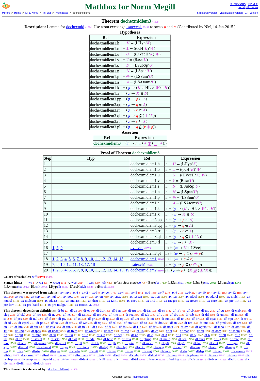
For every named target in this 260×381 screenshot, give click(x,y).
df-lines (232, 355)
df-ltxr (69, 335)
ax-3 (95, 292)
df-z (237, 335)
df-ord (237, 323)
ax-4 (121, 292)
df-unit (93, 351)
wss (91, 282)
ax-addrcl (211, 296)
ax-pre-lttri (232, 300)
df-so (54, 323)
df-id (7, 323)
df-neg (118, 335)
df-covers (81, 355)
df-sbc (174, 314)
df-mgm (232, 343)
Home (17, 12)
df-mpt (228, 319)
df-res (188, 323)
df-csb (190, 314)
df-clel (21, 314)
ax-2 (85, 292)
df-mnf (36, 335)
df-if (48, 319)
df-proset (40, 343)
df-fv (152, 327)
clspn (230, 282)
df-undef (54, 331)
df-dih (21, 363)
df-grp (64, 347)
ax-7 (161, 292)
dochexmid (75, 27)
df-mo (205, 310)
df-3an (116, 310)
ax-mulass (72, 300)
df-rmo (113, 314)
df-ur (20, 351)
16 (62, 264)
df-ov (184, 327)
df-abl (212, 347)
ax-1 (75, 292)
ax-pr (84, 296)
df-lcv (8, 355)
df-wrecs (90, 331)
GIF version (251, 12)
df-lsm (177, 347)
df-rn (173, 323)
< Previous (238, 4)
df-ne (51, 314)
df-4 (178, 335)
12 (103, 259)
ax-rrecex (192, 300)
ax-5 (134, 292)
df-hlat (152, 355)
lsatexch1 (134, 27)
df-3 (164, 335)
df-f (95, 327)
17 (87, 264)
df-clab (236, 310)
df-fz (18, 339)
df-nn (134, 335)
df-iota (50, 327)
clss (206, 282)
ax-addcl (191, 296)
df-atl (116, 355)
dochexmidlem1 (144, 259)
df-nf (176, 310)
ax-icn (172, 296)
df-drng (147, 351)
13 (109, 259)
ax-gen (105, 292)
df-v (159, 314)
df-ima (204, 323)
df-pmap (27, 359)
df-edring (173, 359)
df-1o (140, 331)
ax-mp (64, 292)
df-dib (232, 359)
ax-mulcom (28, 300)
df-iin (180, 319)
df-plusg (145, 339)
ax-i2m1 (112, 300)
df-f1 (108, 327)
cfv (104, 282)
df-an (73, 310)
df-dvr (129, 351)
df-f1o (137, 327)
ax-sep (35, 296)
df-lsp (200, 351)
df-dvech (213, 359)
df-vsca (200, 339)
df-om (236, 327)
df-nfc (37, 314)
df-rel (112, 323)
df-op (119, 319)
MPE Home (31, 12)
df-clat (213, 343)
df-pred (220, 323)
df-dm (159, 323)
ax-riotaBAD (83, 305)
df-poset (60, 343)
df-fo (122, 327)
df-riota (168, 327)
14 (115, 259)
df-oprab (201, 327)
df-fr (69, 323)
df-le (85, 335)
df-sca (182, 339)
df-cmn (195, 347)
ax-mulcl (232, 296)
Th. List (47, 12)
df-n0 (222, 335)
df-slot (72, 339)
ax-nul (51, 296)
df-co (143, 323)
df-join (129, 343)
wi (30, 282)
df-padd (47, 359)
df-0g (217, 339)
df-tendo (152, 359)
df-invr (111, 351)
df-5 (193, 335)
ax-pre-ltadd (31, 305)
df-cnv (128, 323)
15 (121, 259)
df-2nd (19, 331)
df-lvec (217, 351)
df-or (86, 310)
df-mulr (164, 339)
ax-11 (217, 292)
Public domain (140, 376)
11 (97, 259)
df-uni (135, 319)
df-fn (81, 327)
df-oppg (159, 347)
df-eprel (23, 323)
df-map (184, 331)
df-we (83, 323)
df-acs (22, 343)
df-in (234, 314)
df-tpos (36, 331)
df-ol (45, 355)
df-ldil (101, 359)
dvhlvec (137, 248)
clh (59, 286)
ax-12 (232, 292)
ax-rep (19, 296)
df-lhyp (65, 359)
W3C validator (249, 376)
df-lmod (165, 351)
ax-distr (93, 300)
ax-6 (148, 292)
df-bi (60, 310)
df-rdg (125, 331)
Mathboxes (61, 12)
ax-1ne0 (131, 300)
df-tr (243, 319)
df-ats (100, 355)
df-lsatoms (238, 351)
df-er (169, 331)
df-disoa (193, 359)
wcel (74, 282)
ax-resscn (135, 296)
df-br (195, 319)
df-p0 (165, 343)
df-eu (220, 310)
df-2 (150, 335)
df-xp (97, 323)
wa (41, 282)
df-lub (95, 343)
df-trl (134, 359)
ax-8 (174, 292)
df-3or (100, 310)
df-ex (161, 310)
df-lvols (213, 355)
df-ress (126, 339)
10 (91, 259)
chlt (37, 286)
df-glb (112, 343)
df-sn (77, 319)
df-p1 (181, 343)
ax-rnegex (170, 300)
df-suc (34, 327)
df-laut (83, 359)
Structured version (207, 12)
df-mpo (219, 327)
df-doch (38, 363)
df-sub (101, 335)
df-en (200, 331)
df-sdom (234, 331)
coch (103, 286)
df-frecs (72, 331)
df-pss (18, 319)
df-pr (91, 319)
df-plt (78, 343)
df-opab (211, 319)
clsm (181, 282)
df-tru (132, 310)
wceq (56, 282)
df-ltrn (118, 359)
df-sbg (103, 347)
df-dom (216, 331)
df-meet (147, 343)
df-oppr (55, 351)
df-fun (66, 327)
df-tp (105, 319)
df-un (220, 314)
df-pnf (19, 335)
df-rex (97, 314)
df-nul (33, 319)
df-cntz (140, 347)
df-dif (205, 314)
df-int (150, 319)
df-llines (171, 355)
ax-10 (202, 292)
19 (127, 270)
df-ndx (90, 339)
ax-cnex (115, 296)
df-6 (207, 335)
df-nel (67, 314)
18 (93, 264)
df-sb (190, 310)
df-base (108, 339)
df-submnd (44, 347)
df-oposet (27, 355)
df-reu (129, 314)
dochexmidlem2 (144, 270)
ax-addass (50, 300)
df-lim (18, 327)
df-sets (55, 339)
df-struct (36, 339)
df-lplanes (192, 355)
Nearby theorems (248, 7)
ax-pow (68, 296)
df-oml (62, 355)
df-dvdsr (74, 351)
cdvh (82, 286)
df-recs (108, 331)
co (139, 282)
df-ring (36, 351)
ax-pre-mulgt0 (56, 305)
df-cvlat (134, 355)
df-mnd (23, 347)
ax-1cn (155, 296)
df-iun (165, 319)
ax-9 (188, 292)
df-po (39, 323)
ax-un (99, 296)
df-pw (62, 319)
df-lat (197, 343)
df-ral (82, 314)
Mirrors (6, 12)
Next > (253, 4)
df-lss (183, 351)
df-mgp (230, 347)
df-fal (147, 310)
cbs (157, 282)
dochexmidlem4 (58, 369)
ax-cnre (212, 300)
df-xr (53, 335)
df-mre (234, 339)
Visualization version (231, 12)
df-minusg (83, 347)
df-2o (154, 331)
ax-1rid (150, 300)
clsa (19, 286)
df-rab (145, 314)
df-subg (122, 347)
